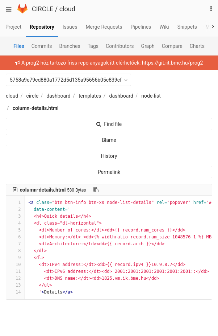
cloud (67, 9)
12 (15, 278)
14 (15, 292)
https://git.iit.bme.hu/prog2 (172, 63)
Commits (42, 46)
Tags (93, 46)
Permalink (109, 172)
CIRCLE (42, 9)
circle (32, 96)
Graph (148, 46)
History (109, 156)
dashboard (58, 96)
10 (15, 264)
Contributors (120, 46)
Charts (197, 46)
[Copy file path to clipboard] (96, 189)
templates (90, 96)
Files (18, 46)
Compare (172, 46)
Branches (69, 46)
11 (15, 271)
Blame (109, 140)
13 (15, 285)
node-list (151, 96)
